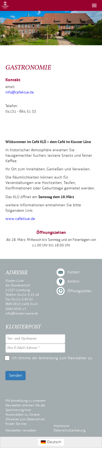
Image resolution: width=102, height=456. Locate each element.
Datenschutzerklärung (69, 430)
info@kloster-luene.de (21, 313)
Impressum (61, 426)
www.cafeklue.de (20, 218)
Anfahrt (73, 281)
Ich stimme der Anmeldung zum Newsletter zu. (49, 358)
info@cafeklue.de (19, 92)
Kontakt (73, 272)
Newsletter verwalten (20, 430)
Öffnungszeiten (79, 291)
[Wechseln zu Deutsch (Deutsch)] (51, 442)
